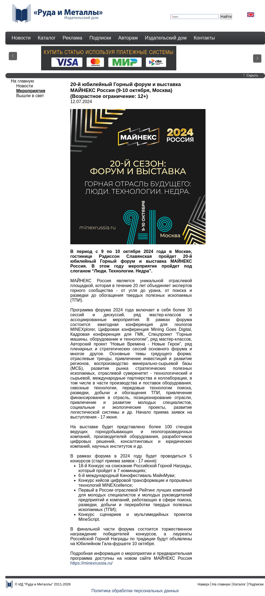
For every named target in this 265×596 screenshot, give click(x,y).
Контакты (204, 38)
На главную (22, 81)
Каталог (46, 38)
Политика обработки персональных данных (135, 590)
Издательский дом (166, 38)
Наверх (204, 584)
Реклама (72, 38)
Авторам (128, 38)
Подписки (100, 38)
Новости (21, 38)
